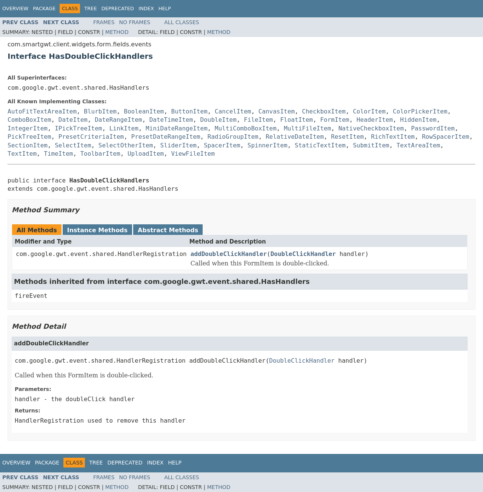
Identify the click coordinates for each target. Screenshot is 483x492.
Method (117, 32)
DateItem (73, 119)
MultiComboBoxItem (246, 128)
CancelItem (233, 111)
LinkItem (123, 128)
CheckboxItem (324, 111)
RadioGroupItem (233, 136)
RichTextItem (393, 136)
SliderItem (178, 145)
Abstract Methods (168, 230)
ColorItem (369, 111)
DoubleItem (218, 119)
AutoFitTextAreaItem (42, 111)
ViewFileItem (193, 153)
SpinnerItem (268, 145)
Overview (15, 8)
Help (164, 8)
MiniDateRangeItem (177, 128)
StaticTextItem (320, 145)
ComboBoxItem (29, 119)
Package (44, 8)
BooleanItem (144, 111)
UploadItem (146, 153)
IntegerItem (28, 128)
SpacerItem (222, 145)
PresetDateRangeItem (165, 136)
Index (146, 8)
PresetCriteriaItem (91, 136)
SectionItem (28, 145)
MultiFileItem (307, 128)
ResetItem (347, 136)
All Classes (181, 22)
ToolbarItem (100, 153)
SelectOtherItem (125, 145)
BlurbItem (100, 111)
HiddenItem (418, 119)
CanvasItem (276, 111)
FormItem (334, 119)
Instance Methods (97, 230)
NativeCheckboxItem (371, 128)
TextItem (22, 153)
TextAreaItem (418, 145)
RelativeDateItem (295, 136)
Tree (90, 8)
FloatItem (296, 119)
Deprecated (118, 8)
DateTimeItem (171, 119)
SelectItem (73, 145)
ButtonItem (189, 111)
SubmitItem (371, 145)
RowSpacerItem (445, 136)
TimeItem (58, 153)
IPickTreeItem (78, 128)
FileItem (258, 119)
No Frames (135, 22)
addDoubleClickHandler (229, 253)
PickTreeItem (29, 136)
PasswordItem (433, 128)
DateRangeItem (118, 119)
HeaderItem (375, 119)
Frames (104, 22)
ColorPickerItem (420, 111)
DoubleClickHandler (303, 253)
